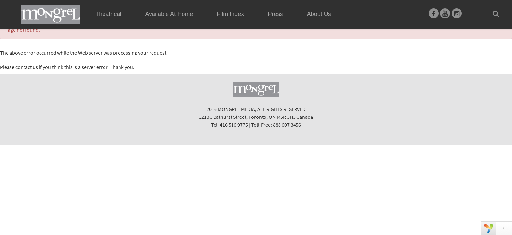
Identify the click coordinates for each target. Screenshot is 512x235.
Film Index (230, 14)
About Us (319, 14)
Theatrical (108, 14)
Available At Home (169, 21)
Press (275, 14)
